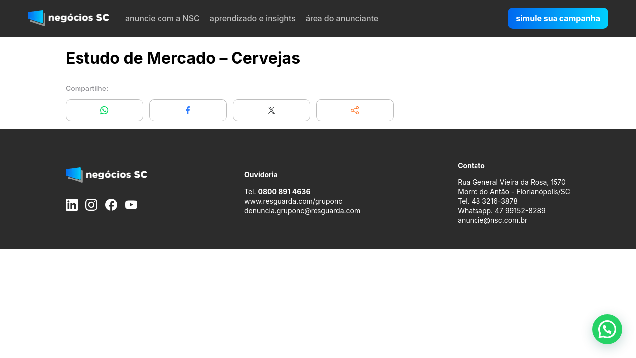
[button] (355, 110)
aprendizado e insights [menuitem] (253, 18)
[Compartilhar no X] (271, 110)
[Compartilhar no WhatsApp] (104, 110)
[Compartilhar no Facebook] (188, 110)
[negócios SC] (68, 18)
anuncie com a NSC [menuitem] (162, 18)
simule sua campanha (558, 18)
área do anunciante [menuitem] (342, 18)
